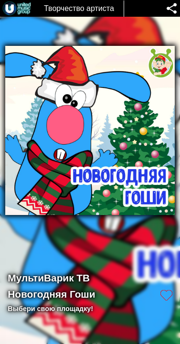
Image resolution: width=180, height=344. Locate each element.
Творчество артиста (79, 8)
